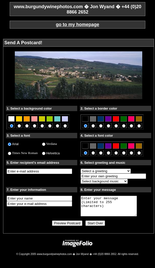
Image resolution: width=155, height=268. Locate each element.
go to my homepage (77, 24)
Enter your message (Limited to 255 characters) (112, 208)
